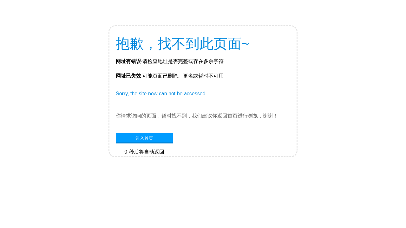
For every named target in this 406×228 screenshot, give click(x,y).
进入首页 (144, 138)
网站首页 (144, 161)
